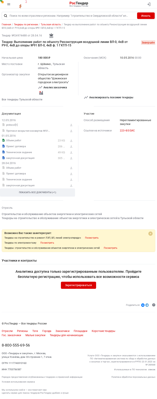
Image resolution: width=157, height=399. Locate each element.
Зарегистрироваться (78, 285)
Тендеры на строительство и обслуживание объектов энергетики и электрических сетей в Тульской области (72, 218)
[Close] (150, 234)
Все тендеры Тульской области (22, 99)
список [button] (151, 369)
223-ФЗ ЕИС (127, 130)
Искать (145, 15)
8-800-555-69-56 (16, 345)
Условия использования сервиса (18, 382)
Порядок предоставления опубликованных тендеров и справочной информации (42, 377)
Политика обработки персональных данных (133, 377)
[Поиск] (5, 15)
